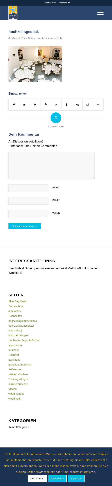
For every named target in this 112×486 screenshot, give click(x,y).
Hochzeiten (15, 315)
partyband (14, 359)
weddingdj (14, 398)
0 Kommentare (37, 38)
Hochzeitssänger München (24, 340)
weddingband (16, 393)
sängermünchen (18, 374)
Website (56, 213)
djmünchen (15, 311)
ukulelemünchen (18, 383)
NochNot (13, 354)
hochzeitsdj (15, 330)
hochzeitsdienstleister (21, 325)
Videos (12, 388)
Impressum (64, 3)
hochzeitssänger (18, 335)
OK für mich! (37, 478)
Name (55, 187)
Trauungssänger (18, 379)
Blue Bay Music (17, 301)
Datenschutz (50, 3)
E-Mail (56, 200)
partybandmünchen (19, 364)
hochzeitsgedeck (23, 32)
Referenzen (15, 369)
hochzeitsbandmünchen (22, 320)
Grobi (59, 38)
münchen (14, 349)
